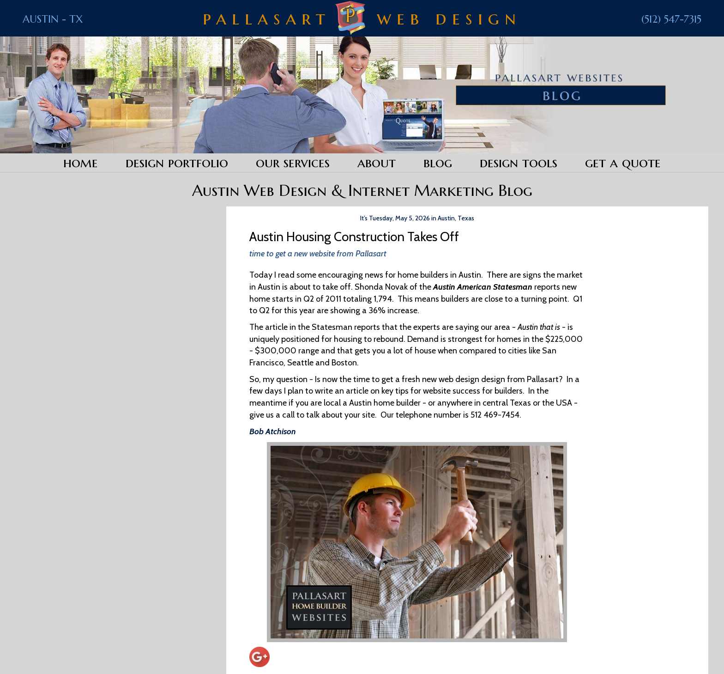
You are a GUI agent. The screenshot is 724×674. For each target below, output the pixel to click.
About (376, 162)
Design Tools (518, 162)
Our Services (293, 162)
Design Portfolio (177, 162)
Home (80, 162)
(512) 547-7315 (671, 19)
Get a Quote (623, 162)
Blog (437, 162)
